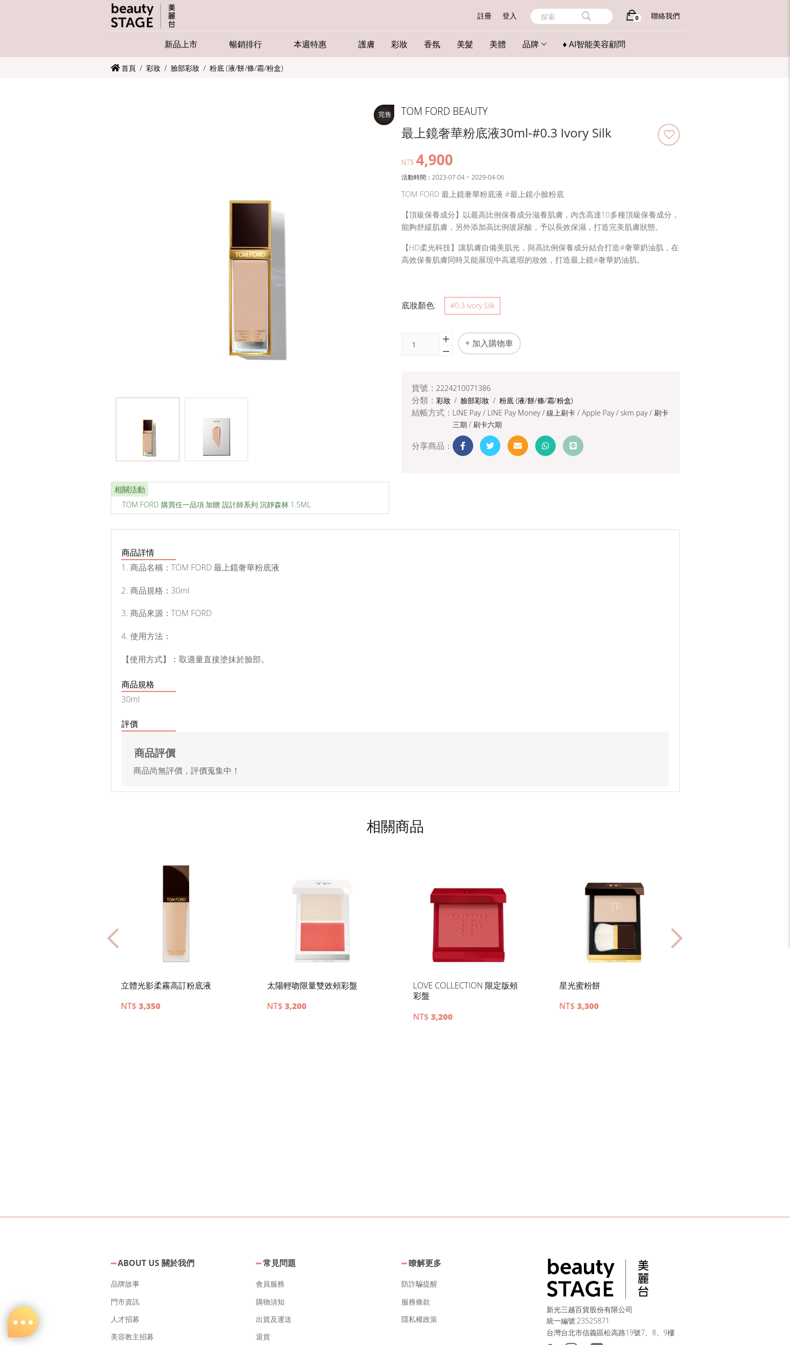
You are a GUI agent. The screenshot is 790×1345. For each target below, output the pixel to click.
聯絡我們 (665, 16)
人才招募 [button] (125, 1319)
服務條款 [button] (415, 1302)
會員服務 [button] (270, 1284)
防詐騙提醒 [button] (419, 1284)
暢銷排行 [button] (245, 44)
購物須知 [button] (270, 1302)
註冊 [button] (484, 16)
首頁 (123, 68)
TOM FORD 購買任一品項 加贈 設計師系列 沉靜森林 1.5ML (216, 504)
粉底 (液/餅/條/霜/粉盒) (246, 68)
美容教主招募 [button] (132, 1336)
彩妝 (399, 44)
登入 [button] (509, 16)
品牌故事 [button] (125, 1284)
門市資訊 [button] (125, 1302)
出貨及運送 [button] (274, 1319)
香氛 (432, 44)
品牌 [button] (534, 44)
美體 (498, 44)
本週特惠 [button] (310, 44)
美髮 (465, 44)
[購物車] (631, 17)
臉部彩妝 (186, 68)
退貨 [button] (263, 1336)
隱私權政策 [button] (419, 1319)
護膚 (366, 44)
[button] (147, 429)
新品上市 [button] (181, 44)
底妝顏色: (418, 305)
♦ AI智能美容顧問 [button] (594, 44)
